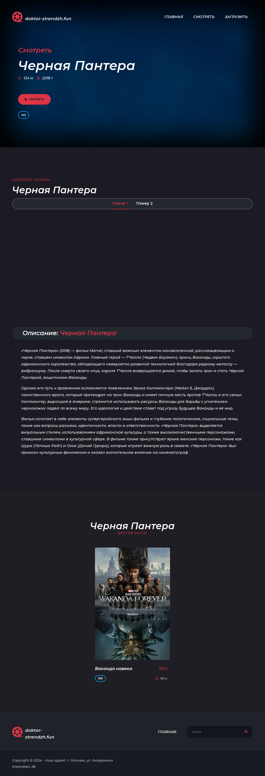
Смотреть (204, 16)
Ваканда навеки (113, 668)
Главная (173, 16)
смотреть (34, 99)
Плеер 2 (144, 203)
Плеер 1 (120, 203)
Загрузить (236, 16)
